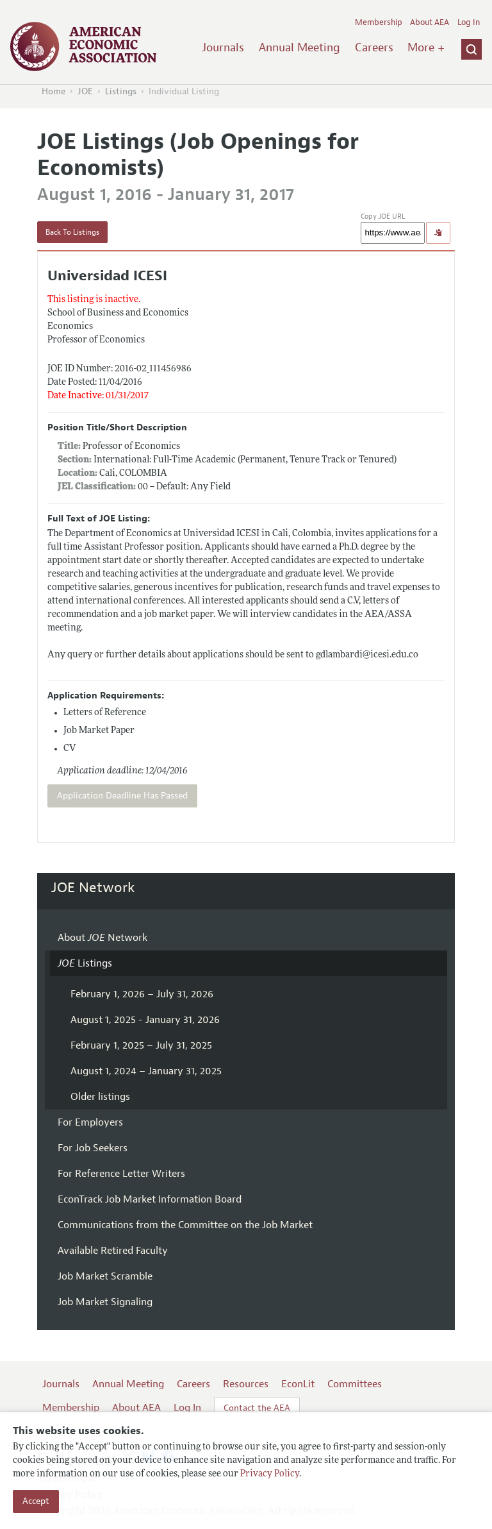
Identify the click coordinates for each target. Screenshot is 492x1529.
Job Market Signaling (105, 1302)
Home (53, 91)
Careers (374, 47)
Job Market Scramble (105, 1276)
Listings (120, 91)
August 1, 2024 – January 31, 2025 (146, 1071)
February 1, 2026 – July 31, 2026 (141, 994)
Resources (245, 1384)
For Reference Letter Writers (121, 1173)
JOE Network (93, 888)
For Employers (90, 1122)
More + (426, 47)
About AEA (429, 22)
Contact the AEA (257, 1408)
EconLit (298, 1384)
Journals (223, 47)
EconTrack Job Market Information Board (150, 1199)
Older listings (100, 1096)
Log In (468, 22)
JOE (85, 91)
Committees (354, 1384)
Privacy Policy (269, 1474)
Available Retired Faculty (113, 1250)
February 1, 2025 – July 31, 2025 (141, 1045)
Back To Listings (72, 232)
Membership (378, 22)
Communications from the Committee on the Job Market (185, 1225)
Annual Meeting (299, 47)
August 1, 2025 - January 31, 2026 (145, 1019)
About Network (102, 937)
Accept (35, 1501)
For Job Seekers (92, 1148)
